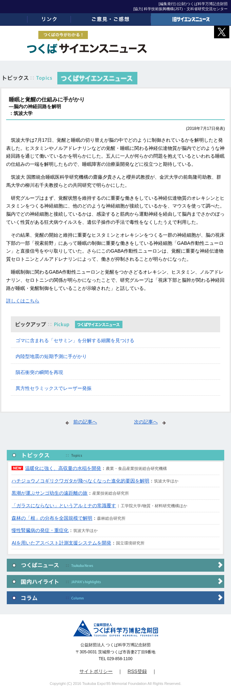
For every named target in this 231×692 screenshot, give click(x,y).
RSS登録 (137, 671)
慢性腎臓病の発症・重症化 (40, 530)
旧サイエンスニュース (191, 19)
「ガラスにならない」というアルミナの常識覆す (64, 505)
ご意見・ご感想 (111, 19)
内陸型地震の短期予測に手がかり (51, 356)
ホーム (13, 19)
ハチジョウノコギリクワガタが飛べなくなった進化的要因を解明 (80, 480)
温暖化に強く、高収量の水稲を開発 (63, 468)
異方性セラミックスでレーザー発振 (54, 388)
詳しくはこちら (22, 300)
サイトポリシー (96, 671)
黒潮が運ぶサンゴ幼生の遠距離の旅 (50, 493)
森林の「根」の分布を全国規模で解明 (52, 518)
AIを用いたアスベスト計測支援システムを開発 (61, 543)
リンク (49, 19)
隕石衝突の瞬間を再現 (39, 372)
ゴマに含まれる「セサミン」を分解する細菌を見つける (75, 340)
